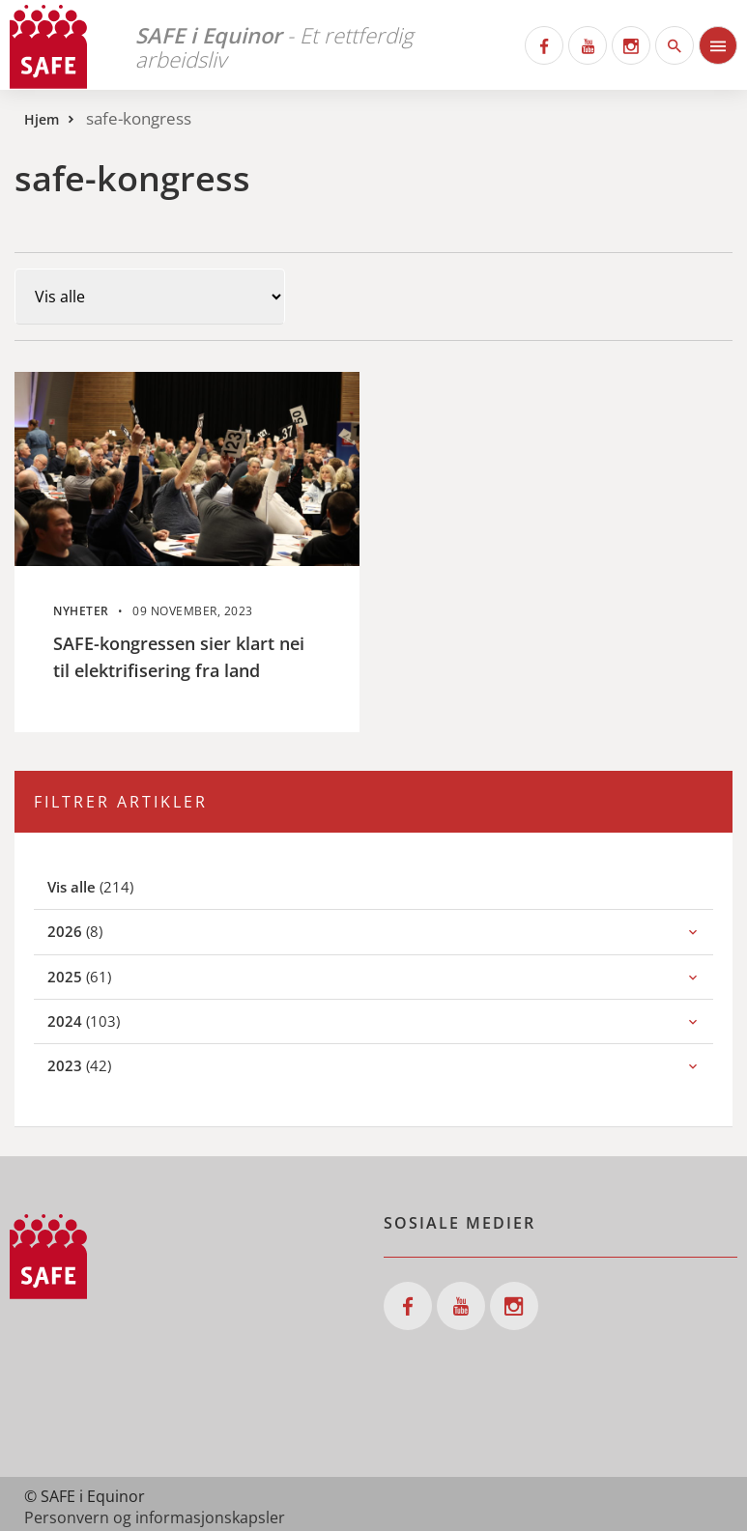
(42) (100, 1065)
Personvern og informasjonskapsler (154, 1517)
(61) (100, 976)
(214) (113, 886)
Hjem (41, 119)
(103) (104, 1020)
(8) (96, 931)
